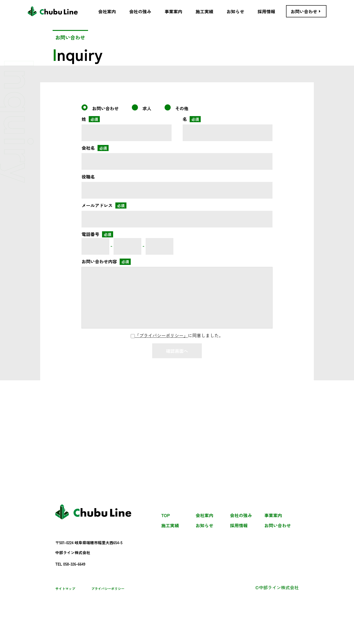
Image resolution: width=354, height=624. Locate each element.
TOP (165, 515)
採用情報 (239, 525)
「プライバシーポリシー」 (161, 335)
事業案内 (273, 515)
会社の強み (241, 515)
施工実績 (170, 525)
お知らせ (204, 525)
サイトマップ (65, 588)
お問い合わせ (277, 525)
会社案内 (204, 515)
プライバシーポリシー (107, 588)
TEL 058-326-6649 (70, 564)
